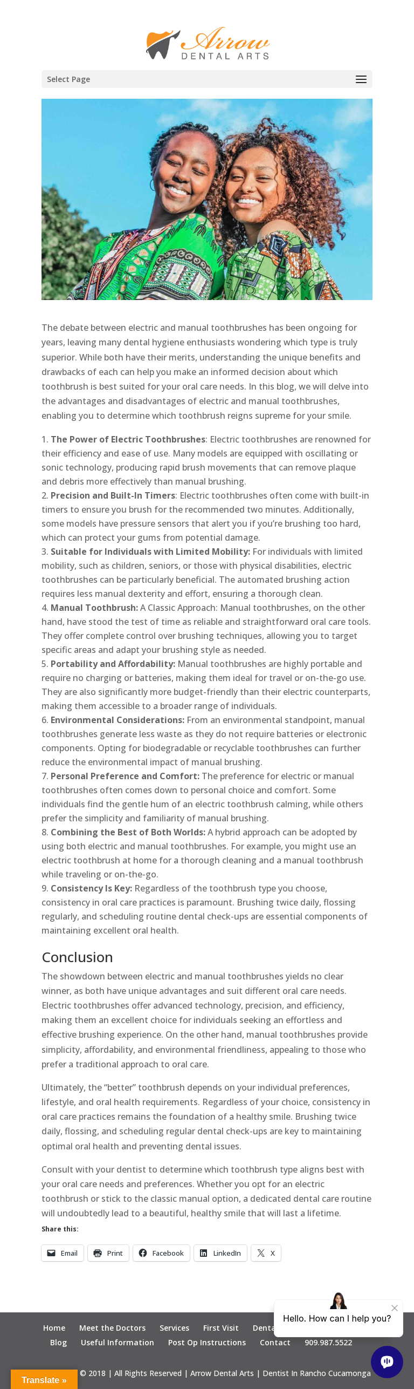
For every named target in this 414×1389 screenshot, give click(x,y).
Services (174, 1328)
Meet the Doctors (112, 1328)
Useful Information (117, 1342)
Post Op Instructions (207, 1342)
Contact (275, 1342)
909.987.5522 (328, 1342)
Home (54, 1328)
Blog (58, 1342)
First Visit (221, 1328)
